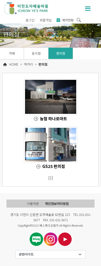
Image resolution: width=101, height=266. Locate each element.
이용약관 (33, 203)
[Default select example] (50, 254)
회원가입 (45, 20)
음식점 (36, 53)
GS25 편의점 (53, 166)
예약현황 (65, 20)
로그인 (30, 20)
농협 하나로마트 (53, 118)
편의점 (60, 53)
